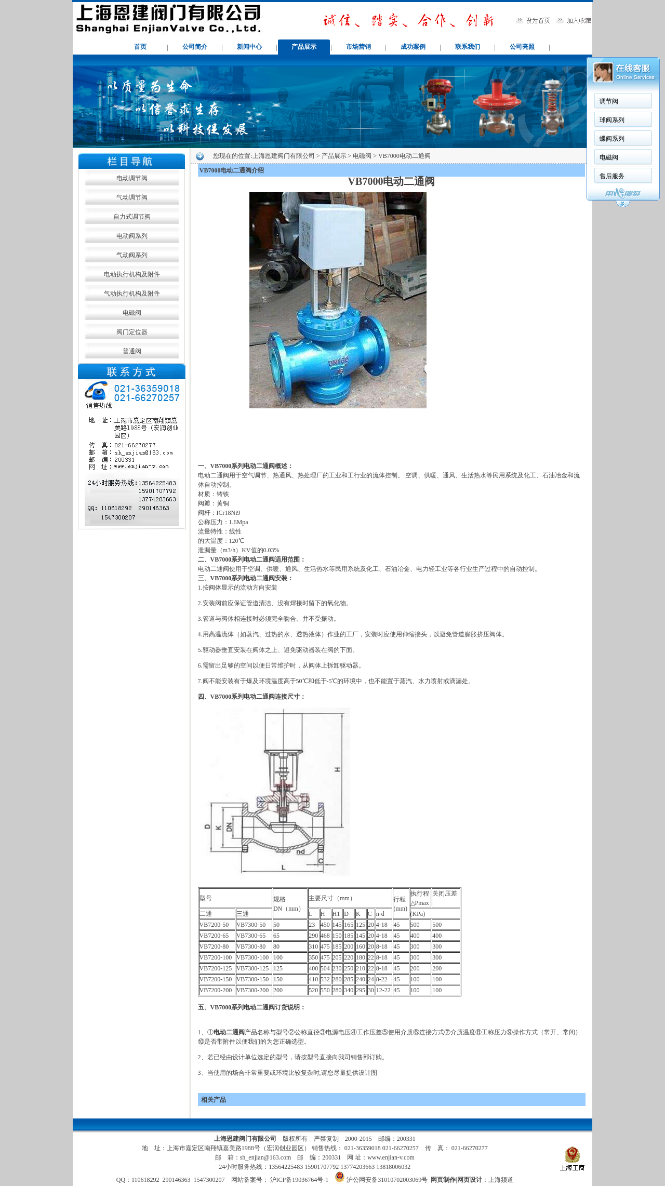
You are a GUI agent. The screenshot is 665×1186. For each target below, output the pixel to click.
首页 (140, 46)
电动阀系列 (132, 235)
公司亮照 (522, 46)
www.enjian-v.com (390, 1157)
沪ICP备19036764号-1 (299, 1179)
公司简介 (194, 46)
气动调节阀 (132, 197)
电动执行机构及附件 (132, 274)
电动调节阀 (132, 178)
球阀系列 (612, 120)
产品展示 (303, 46)
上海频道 (500, 1179)
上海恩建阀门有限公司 (283, 155)
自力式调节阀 (132, 216)
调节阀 (609, 101)
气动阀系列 (132, 255)
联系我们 (467, 46)
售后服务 (612, 176)
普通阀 (132, 351)
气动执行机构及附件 (132, 293)
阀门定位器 (132, 332)
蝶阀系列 (612, 138)
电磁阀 (132, 312)
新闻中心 (249, 46)
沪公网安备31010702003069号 (387, 1179)
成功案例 (413, 46)
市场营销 (358, 46)
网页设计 (469, 1179)
